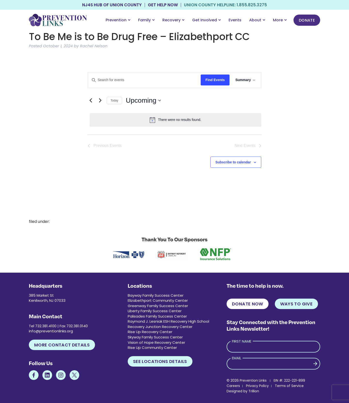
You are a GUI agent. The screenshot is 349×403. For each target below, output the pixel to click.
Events (235, 20)
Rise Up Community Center (152, 347)
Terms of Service (289, 385)
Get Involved (206, 20)
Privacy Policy (257, 385)
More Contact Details (62, 345)
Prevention (118, 20)
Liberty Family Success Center (155, 310)
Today (114, 100)
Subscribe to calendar (233, 162)
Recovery (173, 20)
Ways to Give (296, 304)
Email (236, 358)
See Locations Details (160, 361)
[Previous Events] (91, 100)
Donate (307, 20)
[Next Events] (100, 100)
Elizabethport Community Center (158, 300)
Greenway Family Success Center (158, 305)
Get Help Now (163, 5)
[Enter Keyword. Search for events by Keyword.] (144, 80)
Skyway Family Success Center (155, 337)
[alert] (175, 120)
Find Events (215, 80)
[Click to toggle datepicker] (143, 100)
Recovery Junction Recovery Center (160, 326)
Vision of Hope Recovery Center (156, 342)
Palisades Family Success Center (157, 316)
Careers (233, 385)
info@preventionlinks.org (51, 331)
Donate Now (247, 304)
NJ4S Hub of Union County (112, 5)
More (280, 20)
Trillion (253, 391)
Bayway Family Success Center (155, 295)
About (257, 20)
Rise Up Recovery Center (150, 331)
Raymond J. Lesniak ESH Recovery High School (168, 321)
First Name (241, 341)
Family (146, 20)
